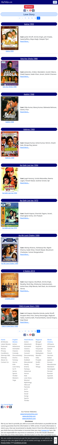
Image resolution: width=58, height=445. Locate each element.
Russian (50, 373)
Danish (49, 349)
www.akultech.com (29, 418)
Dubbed (27, 360)
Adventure (16, 346)
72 (28, 18)
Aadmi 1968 (29, 94)
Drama (15, 358)
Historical (27, 371)
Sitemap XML (5, 355)
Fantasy (15, 360)
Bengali (38, 342)
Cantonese (51, 346)
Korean (49, 362)
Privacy (3, 351)
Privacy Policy (5, 443)
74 (35, 18)
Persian (50, 371)
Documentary (17, 355)
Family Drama (26, 365)
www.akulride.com (29, 416)
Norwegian (51, 369)
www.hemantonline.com (29, 414)
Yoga (14, 380)
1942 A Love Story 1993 (29, 306)
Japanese (50, 360)
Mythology (28, 382)
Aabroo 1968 (29, 129)
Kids (14, 364)
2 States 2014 (29, 271)
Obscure (27, 385)
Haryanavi (39, 349)
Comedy (15, 353)
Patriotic (27, 387)
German (50, 355)
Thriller (15, 376)
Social (26, 394)
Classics (15, 351)
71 (25, 18)
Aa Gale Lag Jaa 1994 (29, 165)
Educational (28, 362)
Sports (15, 373)
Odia (37, 358)
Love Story (16, 367)
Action (15, 344)
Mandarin (50, 367)
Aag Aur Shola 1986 (29, 58)
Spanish (50, 376)
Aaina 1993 (29, 24)
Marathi (38, 355)
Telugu (38, 367)
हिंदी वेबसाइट (29, 7)
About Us (4, 360)
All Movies (4, 342)
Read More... (24, 41)
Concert (27, 353)
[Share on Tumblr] (33, 10)
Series (15, 371)
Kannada (39, 351)
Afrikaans (50, 344)
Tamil (37, 364)
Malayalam (39, 353)
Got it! (55, 440)
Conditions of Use (20, 443)
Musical (26, 380)
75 (38, 18)
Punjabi (38, 360)
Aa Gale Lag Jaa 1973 (29, 200)
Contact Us (5, 362)
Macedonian (51, 364)
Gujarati (38, 346)
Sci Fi (14, 369)
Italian (49, 358)
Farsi (49, 351)
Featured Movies (4, 347)
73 (32, 18)
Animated (16, 349)
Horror (15, 362)
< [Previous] (22, 18)
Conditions (5, 353)
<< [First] (19, 18)
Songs (26, 396)
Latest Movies (6, 344)
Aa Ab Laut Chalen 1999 (29, 235)
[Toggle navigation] (55, 2)
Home (3, 340)
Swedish (50, 378)
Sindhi (38, 362)
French (49, 353)
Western (15, 378)
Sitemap (4, 358)
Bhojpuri (39, 344)
